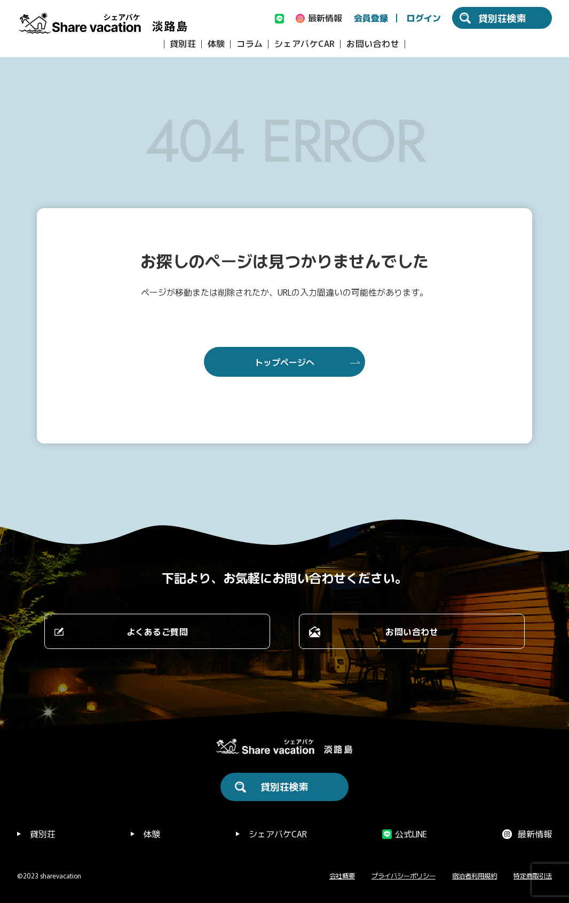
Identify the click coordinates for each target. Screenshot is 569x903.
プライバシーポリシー (404, 876)
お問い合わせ (372, 43)
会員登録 (371, 17)
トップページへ (284, 361)
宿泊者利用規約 (474, 876)
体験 (216, 43)
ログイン (424, 17)
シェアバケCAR (304, 43)
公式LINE (411, 833)
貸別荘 (183, 43)
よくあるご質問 (157, 631)
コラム (249, 43)
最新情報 (535, 833)
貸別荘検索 (284, 786)
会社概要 (342, 876)
